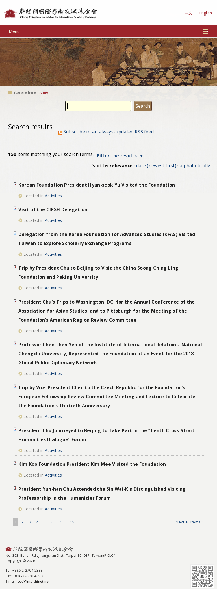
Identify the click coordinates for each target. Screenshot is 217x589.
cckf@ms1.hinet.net (33, 581)
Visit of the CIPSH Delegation (52, 209)
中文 (188, 13)
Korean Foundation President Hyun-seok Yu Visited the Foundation (96, 185)
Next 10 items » (189, 522)
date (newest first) (156, 166)
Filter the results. (118, 156)
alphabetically (195, 166)
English (205, 13)
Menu (109, 31)
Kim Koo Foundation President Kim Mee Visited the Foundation (92, 464)
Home (43, 92)
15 (72, 522)
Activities (53, 195)
